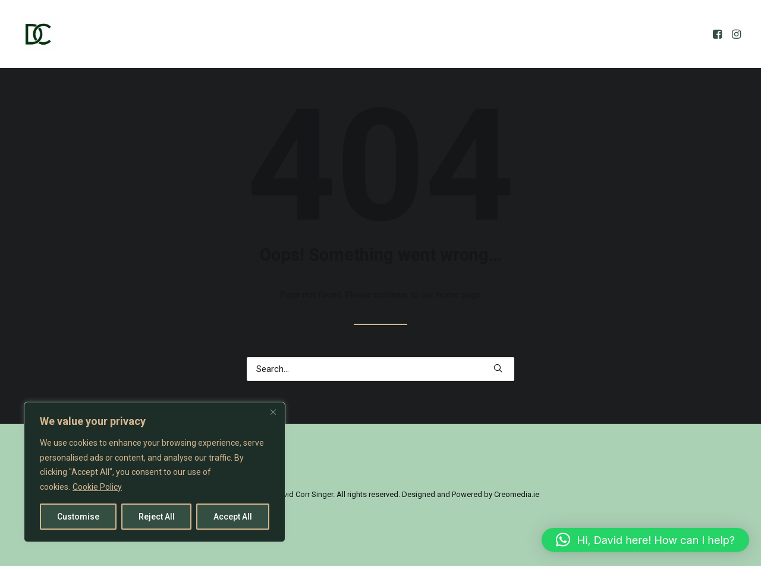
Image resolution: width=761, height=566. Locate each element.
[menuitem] (718, 34)
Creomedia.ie (516, 494)
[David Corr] (38, 34)
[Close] (273, 412)
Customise (78, 516)
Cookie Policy (97, 487)
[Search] (380, 369)
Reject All (157, 516)
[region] (154, 472)
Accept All (232, 516)
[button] (718, 34)
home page (458, 294)
